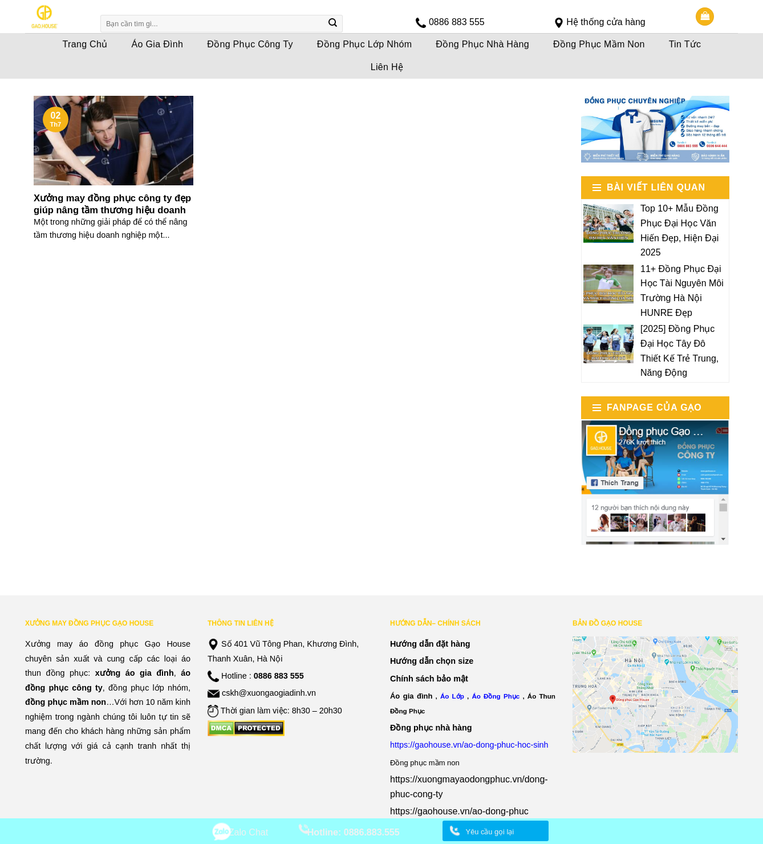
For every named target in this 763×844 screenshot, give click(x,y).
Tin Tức (685, 44)
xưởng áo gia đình (134, 672)
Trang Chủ (85, 44)
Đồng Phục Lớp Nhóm (364, 44)
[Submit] (333, 24)
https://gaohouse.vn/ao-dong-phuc (459, 811)
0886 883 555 (457, 22)
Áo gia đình (411, 696)
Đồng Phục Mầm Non (599, 44)
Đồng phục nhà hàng (431, 727)
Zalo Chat (248, 832)
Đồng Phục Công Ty (250, 44)
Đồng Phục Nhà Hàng (482, 44)
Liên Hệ (387, 67)
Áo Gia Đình (158, 44)
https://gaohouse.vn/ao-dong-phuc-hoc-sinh (469, 744)
